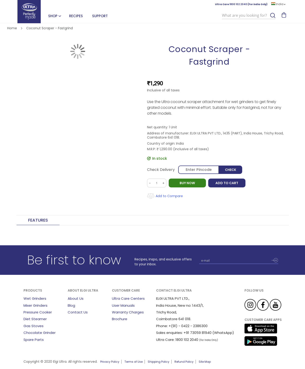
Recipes (76, 15)
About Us (76, 298)
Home (12, 28)
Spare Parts (33, 339)
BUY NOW (187, 183)
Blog (71, 305)
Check (230, 169)
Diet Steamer (35, 318)
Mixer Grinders (35, 305)
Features (38, 220)
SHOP (52, 15)
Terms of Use (133, 362)
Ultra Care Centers (128, 298)
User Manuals (123, 305)
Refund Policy (184, 362)
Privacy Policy (109, 362)
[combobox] (248, 15)
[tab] (38, 220)
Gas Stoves (33, 325)
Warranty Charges (128, 312)
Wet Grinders (34, 298)
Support (100, 15)
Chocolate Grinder (39, 332)
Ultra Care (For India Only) (241, 4)
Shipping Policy (158, 362)
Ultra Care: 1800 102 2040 (177, 339)
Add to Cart (226, 183)
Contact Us (78, 312)
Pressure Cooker (37, 312)
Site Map (205, 362)
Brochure (119, 318)
